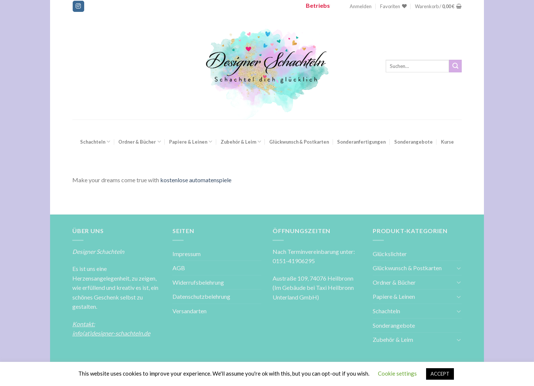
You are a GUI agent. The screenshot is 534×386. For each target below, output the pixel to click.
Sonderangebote (413, 142)
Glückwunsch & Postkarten (299, 142)
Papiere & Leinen (190, 141)
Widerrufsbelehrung (198, 282)
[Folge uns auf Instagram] (78, 6)
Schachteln (95, 141)
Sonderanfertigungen (361, 142)
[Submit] (455, 66)
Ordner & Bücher (139, 141)
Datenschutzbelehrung (201, 296)
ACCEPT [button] (440, 374)
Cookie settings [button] (397, 373)
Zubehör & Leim (241, 141)
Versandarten (189, 310)
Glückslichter (390, 253)
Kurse (447, 142)
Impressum (186, 253)
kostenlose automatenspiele (195, 179)
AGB (178, 267)
